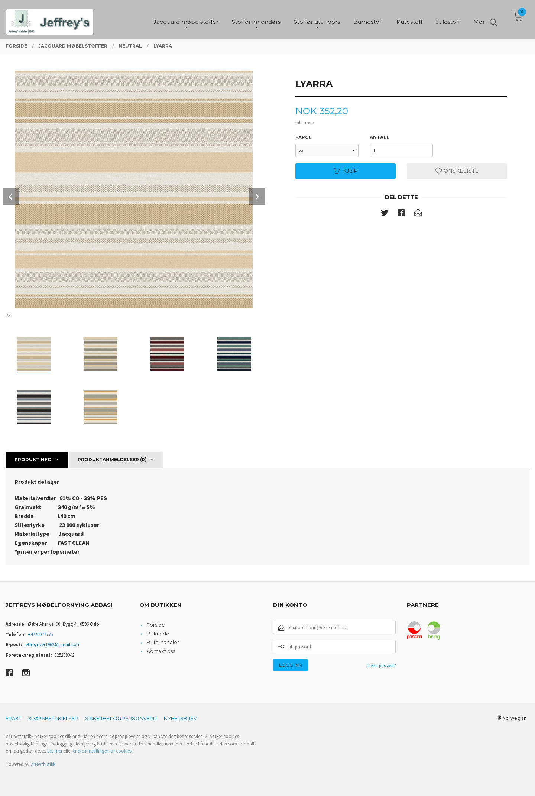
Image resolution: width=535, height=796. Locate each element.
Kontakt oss (161, 651)
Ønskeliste (457, 171)
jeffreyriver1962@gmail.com (53, 644)
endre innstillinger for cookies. (103, 751)
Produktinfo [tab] (33, 459)
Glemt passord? (381, 665)
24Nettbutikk (42, 764)
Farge (303, 137)
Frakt (13, 718)
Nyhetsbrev (180, 718)
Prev (11, 196)
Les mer (54, 751)
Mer (479, 18)
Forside (156, 625)
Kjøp (345, 171)
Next (257, 196)
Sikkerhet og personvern (121, 718)
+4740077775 (40, 634)
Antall (379, 137)
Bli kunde (158, 634)
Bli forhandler (163, 642)
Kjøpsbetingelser (53, 718)
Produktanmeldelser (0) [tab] (112, 459)
